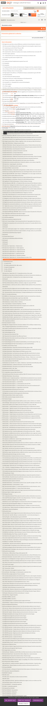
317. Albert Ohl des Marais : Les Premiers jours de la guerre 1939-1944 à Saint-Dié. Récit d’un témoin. (21, 353)
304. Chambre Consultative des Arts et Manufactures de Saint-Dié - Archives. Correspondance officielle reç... (22, 328)
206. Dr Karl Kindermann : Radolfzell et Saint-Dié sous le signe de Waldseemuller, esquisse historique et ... (22, 177)
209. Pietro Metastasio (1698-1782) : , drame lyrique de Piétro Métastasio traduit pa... (22, 183)
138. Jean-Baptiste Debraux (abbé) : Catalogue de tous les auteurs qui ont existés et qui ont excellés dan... (22, 107)
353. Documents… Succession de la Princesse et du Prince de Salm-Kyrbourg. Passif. (18, 421)
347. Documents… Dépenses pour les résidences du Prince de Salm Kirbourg (17, 410)
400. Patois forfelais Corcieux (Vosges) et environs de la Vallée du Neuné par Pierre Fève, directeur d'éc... (22, 513)
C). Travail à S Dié (7, 263)
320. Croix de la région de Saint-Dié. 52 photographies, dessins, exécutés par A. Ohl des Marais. (20, 358)
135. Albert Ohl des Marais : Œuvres (9, 101)
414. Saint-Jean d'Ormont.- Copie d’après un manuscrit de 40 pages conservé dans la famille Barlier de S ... (22, 539)
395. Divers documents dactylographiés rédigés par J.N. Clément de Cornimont (17, 503)
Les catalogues (7, 8)
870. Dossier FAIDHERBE (7, 667)
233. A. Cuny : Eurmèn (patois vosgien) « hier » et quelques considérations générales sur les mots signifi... (22, 228)
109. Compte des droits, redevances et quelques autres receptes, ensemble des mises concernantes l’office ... (22, 51)
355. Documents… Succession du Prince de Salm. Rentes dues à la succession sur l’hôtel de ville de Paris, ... (22, 425)
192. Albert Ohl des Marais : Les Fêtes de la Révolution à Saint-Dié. (15, 150)
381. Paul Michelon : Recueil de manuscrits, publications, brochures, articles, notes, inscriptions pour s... (22, 476)
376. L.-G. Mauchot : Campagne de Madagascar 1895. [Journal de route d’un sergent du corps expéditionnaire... (22, 467)
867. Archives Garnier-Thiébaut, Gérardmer (11, 661)
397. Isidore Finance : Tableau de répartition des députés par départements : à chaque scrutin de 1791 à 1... (22, 507)
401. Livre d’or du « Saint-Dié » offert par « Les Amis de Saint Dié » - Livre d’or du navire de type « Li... (21, 515)
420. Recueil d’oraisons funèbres (9, 551)
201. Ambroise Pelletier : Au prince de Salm (11, 167)
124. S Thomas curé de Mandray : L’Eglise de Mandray (13, 80)
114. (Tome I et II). (15, 61)
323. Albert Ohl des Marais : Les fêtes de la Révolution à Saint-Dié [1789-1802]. (17, 364)
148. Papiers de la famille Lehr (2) (9, 126)
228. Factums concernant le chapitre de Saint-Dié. (12, 219)
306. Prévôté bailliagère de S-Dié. (9, 332)
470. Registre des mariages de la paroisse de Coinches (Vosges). (14, 615)
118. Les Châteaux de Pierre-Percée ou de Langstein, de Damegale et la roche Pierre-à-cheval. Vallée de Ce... (22, 68)
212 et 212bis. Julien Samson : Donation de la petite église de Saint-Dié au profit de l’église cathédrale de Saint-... (22, 188)
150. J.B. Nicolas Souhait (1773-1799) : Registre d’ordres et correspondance (17, 129)
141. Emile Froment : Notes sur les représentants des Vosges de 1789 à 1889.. (17, 112)
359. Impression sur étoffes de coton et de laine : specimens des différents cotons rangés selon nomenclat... (22, 433)
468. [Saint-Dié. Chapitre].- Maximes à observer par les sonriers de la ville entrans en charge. (20, 612)
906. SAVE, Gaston (6, 674)
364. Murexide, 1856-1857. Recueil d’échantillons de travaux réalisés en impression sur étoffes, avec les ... (22, 442)
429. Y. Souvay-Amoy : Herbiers (8, 568)
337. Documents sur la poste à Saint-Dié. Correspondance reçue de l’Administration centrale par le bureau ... (22, 391)
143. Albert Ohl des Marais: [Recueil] (9, 116)
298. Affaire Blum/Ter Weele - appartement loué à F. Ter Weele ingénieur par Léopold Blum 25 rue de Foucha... (22, 317)
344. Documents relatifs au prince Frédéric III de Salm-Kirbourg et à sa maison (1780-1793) (19, 404)
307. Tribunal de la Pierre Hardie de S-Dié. (10, 334)
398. (10, 509)
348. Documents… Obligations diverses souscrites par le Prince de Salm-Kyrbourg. (18, 412)
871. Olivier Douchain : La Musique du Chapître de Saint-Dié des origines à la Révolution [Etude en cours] (22, 669)
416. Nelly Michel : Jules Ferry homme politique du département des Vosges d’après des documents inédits (22, 543)
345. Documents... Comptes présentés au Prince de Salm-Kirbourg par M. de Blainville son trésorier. (21, 406)
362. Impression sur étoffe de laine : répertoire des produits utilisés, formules (17, 438)
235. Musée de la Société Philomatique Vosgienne (12, 232)
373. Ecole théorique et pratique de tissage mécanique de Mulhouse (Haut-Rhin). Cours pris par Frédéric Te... (22, 461)
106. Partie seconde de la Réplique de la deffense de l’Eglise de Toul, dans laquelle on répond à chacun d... (22, 46)
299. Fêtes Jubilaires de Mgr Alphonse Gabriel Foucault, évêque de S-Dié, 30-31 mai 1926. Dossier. (21, 319)
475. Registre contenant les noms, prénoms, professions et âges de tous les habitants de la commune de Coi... (22, 625)
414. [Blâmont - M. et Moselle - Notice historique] (12, 541)
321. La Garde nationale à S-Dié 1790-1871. (11, 360)
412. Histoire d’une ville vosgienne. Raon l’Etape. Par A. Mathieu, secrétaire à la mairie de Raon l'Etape (22, 535)
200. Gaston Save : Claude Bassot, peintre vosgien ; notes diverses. (15, 166)
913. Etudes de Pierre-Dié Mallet (8, 688)
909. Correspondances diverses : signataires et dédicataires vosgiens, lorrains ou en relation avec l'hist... (22, 680)
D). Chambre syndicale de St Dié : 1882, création (13, 265)
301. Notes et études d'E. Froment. (9, 322)
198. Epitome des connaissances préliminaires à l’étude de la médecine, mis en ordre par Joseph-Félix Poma (22, 162)
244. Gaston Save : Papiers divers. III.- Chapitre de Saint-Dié (14, 249)
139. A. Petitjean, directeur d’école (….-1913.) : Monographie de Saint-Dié (16, 108)
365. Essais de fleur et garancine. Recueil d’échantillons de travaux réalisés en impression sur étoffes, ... (22, 444)
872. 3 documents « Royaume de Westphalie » (11, 671)
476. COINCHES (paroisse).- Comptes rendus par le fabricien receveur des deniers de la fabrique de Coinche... (22, 627)
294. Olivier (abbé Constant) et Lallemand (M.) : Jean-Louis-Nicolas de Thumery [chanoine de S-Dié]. (22, 309)
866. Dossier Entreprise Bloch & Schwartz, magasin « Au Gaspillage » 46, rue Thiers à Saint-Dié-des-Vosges (22, 659)
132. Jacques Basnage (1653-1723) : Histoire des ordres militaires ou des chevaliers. (18, 95)
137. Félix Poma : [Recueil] (7, 105)
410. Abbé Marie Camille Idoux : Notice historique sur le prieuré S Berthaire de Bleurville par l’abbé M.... (22, 532)
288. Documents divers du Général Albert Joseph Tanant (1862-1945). (15, 298)
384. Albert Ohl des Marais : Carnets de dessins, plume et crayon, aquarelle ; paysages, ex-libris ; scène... (22, 482)
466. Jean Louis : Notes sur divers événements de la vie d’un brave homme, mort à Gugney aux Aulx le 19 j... (22, 608)
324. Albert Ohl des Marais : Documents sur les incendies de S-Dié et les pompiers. (18, 366)
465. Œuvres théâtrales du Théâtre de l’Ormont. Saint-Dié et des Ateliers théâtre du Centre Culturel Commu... (22, 606)
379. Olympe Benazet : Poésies (8, 473)
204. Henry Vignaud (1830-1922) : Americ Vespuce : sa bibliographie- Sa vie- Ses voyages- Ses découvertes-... (22, 173)
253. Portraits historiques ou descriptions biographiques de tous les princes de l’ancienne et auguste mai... (22, 280)
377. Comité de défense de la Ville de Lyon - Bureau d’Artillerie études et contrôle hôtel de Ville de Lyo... (22, 469)
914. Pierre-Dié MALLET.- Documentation (10, 690)
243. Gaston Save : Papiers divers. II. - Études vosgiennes (13, 247)
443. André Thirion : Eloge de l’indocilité (10, 594)
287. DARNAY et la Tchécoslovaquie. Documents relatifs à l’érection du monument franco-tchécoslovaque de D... (22, 296)
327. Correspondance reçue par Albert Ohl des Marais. (13, 372)
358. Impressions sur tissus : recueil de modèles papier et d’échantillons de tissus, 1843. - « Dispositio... (22, 431)
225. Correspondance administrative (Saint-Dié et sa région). (14, 213)
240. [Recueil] (5, 242)
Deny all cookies (24, 700)
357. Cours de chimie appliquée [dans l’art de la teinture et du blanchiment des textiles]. (19, 429)
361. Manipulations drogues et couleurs (10, 436)
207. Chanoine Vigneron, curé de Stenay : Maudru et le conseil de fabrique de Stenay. (18, 179)
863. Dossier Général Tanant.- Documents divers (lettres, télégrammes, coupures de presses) (20, 653)
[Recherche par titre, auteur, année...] (22, 11)
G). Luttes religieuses (8, 271)
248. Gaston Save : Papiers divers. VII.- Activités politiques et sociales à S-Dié (17, 257)
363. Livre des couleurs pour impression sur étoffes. (12, 440)
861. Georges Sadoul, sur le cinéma (9, 650)
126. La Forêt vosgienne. (7, 84)
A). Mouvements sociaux (8, 259)
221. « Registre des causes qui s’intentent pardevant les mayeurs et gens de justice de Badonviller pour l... (22, 206)
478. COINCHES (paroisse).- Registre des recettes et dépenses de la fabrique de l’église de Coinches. (21, 631)
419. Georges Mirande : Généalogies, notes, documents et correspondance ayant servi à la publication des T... (22, 549)
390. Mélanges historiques (7, 494)
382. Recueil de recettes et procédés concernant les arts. (13, 478)
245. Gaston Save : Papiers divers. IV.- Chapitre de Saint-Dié (14, 251)
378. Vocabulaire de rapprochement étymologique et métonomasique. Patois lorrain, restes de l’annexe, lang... (22, 471)
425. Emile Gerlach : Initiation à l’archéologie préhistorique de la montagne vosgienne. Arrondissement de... (22, 560)
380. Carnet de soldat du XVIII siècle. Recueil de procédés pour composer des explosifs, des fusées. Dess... (22, 475)
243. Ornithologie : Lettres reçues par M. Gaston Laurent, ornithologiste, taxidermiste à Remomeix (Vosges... (22, 402)
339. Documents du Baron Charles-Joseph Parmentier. (13, 395)
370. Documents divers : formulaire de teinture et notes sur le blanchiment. (16, 456)
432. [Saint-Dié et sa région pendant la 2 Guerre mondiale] (14, 574)
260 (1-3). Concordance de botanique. (10, 294)
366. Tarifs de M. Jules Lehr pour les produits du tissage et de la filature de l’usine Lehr (19, 448)
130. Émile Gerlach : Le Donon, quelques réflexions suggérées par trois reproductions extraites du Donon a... (22, 91)
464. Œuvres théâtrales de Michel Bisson (10, 604)
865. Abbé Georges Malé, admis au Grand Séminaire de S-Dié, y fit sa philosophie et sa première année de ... (22, 657)
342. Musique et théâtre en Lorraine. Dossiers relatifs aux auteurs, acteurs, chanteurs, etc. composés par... (22, 400)
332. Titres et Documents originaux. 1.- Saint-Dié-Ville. (13, 381)
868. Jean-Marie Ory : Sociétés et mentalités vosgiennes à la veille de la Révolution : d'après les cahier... (22, 663)
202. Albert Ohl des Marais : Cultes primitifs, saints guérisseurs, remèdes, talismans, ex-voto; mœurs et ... (22, 169)
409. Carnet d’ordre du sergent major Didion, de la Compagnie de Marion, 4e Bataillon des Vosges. (21, 530)
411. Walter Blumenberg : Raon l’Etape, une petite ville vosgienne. (15, 534)
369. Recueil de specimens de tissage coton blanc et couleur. (14, 454)
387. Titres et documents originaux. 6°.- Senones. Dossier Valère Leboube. (16, 488)
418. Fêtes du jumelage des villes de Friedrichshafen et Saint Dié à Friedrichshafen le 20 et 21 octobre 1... (22, 547)
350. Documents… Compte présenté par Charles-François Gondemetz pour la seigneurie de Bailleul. (21, 416)
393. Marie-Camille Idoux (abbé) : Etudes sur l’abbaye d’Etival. (14, 499)
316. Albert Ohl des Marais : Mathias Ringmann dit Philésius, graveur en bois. (17, 351)
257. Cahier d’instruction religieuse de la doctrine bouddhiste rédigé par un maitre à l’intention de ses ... (22, 288)
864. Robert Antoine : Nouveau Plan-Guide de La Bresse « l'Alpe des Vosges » (17, 655)
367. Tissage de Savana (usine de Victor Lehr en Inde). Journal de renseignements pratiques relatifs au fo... (22, 450)
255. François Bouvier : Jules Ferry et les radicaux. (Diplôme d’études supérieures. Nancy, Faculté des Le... (22, 284)
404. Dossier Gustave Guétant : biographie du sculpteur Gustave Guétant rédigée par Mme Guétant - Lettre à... (22, 520)
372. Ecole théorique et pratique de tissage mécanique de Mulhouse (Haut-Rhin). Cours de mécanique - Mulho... (22, 459)
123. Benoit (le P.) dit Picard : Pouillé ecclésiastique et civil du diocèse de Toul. (17, 78)
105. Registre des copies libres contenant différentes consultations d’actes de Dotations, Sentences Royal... (22, 44)
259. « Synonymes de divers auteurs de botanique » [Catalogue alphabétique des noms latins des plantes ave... (22, 292)
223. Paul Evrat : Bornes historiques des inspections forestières (14, 209)
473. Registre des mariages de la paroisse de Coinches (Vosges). (14, 621)
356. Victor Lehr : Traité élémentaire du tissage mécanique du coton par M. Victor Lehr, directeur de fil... (22, 427)
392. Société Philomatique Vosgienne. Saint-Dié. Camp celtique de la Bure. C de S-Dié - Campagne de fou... (22, 497)
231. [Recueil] (5, 225)
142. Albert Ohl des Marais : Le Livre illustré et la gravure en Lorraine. (15, 114)
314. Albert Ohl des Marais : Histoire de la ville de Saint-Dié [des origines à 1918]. (18, 347)
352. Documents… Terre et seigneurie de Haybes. (12, 419)
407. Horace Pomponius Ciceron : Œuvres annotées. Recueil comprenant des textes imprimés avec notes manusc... (22, 526)
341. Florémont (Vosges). (7, 398)
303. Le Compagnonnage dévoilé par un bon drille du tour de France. (15, 326)
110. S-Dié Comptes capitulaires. (9, 53)
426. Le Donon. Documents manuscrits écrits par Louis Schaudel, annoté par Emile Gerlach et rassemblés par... (22, 562)
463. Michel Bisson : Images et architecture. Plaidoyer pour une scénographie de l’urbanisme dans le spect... (22, 602)
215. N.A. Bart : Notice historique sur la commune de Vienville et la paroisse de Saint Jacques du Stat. (22, 194)
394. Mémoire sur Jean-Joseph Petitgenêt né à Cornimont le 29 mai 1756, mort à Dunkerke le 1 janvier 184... (22, 501)
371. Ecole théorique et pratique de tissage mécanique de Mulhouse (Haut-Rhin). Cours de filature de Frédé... (22, 457)
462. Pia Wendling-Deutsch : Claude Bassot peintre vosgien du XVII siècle (16, 600)
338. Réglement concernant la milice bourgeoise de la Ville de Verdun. (16, 393)
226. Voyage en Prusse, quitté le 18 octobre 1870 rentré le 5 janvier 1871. (16, 215)
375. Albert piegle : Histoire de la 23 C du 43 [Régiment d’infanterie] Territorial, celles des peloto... (21, 465)
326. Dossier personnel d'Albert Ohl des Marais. (11, 370)
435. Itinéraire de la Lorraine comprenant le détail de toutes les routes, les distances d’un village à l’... (22, 579)
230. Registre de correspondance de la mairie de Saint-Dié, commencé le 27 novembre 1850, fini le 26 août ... (22, 223)
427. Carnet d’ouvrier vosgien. (8, 564)
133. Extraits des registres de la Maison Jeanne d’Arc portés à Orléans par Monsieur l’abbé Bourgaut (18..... (22, 97)
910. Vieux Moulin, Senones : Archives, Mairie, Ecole (12, 682)
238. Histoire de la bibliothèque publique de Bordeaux (13, 238)
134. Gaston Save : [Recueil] (8, 99)
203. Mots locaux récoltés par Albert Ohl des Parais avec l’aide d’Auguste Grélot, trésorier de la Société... (22, 171)
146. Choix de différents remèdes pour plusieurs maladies (13, 122)
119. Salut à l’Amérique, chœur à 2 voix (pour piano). (12, 70)
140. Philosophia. (6, 110)
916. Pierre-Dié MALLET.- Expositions (9, 693)
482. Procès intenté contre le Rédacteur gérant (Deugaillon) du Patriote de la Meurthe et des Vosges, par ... (22, 638)
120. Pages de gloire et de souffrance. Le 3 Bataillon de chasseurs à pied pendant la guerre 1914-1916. (22, 72)
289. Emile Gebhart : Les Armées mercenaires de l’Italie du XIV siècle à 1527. (17, 300)
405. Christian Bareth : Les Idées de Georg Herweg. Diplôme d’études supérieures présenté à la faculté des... (22, 522)
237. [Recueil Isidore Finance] (8, 236)
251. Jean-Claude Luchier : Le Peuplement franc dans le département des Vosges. (18, 277)
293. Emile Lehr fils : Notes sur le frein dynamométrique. (13, 307)
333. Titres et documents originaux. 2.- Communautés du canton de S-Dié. (17, 383)
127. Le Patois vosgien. (7, 86)
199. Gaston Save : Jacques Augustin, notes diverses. (12, 164)
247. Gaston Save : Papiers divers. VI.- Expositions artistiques (14, 255)
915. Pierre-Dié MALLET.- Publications (10, 691)
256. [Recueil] (5, 286)
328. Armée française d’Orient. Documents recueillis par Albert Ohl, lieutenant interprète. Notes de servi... (22, 374)
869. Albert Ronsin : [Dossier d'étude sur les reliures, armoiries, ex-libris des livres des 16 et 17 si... (21, 665)
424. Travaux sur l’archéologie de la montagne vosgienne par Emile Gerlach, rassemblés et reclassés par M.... (22, 558)
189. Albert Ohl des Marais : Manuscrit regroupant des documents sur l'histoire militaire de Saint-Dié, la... (22, 145)
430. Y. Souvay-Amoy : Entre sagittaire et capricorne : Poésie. (14, 570)
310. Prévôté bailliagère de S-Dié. (9, 340)
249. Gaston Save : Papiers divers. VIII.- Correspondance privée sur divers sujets (17, 273)
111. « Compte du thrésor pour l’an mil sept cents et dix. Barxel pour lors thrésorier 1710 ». (19, 55)
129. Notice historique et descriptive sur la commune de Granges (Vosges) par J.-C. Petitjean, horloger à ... (22, 89)
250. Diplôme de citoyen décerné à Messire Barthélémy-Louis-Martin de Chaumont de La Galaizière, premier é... (22, 275)
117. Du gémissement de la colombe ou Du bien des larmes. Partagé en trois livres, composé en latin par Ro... (22, 67)
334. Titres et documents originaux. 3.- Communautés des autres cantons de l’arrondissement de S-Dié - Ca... (22, 385)
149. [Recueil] (5, 127)
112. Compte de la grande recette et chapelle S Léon (12, 57)
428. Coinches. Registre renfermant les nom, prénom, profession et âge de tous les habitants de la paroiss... (22, 566)
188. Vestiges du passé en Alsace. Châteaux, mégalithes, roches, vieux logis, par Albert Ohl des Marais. (22, 141)
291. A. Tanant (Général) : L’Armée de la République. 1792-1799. (14, 303)
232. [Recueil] (5, 226)
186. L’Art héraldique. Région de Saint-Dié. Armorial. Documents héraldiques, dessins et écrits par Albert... (22, 137)
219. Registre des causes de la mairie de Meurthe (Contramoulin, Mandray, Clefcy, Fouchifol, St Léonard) (22, 202)
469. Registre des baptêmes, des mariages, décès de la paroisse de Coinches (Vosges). (19, 613)
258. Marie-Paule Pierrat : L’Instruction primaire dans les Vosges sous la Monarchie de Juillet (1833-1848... (22, 290)
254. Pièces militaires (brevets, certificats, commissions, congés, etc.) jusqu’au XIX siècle (19, 282)
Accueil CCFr (3, 20)
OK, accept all (10, 700)
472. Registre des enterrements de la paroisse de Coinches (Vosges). (15, 619)
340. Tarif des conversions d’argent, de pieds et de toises (13, 397)
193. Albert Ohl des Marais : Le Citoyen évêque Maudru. (13, 152)
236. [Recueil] (5, 234)
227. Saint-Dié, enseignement (8, 217)
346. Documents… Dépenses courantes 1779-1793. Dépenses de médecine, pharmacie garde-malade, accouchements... (22, 408)
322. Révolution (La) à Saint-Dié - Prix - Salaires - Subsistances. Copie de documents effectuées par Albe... (22, 362)
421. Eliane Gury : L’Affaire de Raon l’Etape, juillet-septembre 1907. (15, 553)
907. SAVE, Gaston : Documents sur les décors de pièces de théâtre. (15, 676)
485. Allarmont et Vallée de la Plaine (9, 644)
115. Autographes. (6, 63)
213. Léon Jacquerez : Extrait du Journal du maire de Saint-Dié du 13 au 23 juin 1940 (18, 190)
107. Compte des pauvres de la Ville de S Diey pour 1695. (13, 48)
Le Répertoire (29, 8)
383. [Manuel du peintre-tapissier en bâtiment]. (11, 480)
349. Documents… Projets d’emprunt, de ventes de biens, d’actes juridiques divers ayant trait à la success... (22, 414)
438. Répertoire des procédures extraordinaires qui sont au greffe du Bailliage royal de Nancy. (20, 585)
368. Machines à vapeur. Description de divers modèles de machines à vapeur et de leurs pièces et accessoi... (22, 452)
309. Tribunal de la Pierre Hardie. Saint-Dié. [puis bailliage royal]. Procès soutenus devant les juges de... (22, 338)
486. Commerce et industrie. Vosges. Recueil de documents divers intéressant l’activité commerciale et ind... (22, 646)
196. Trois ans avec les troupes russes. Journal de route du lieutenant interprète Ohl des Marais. (20, 158)
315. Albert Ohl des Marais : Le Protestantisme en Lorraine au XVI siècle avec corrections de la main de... (22, 349)
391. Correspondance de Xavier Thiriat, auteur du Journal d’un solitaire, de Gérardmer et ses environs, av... (22, 495)
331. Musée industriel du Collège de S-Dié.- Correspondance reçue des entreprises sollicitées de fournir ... (22, 379)
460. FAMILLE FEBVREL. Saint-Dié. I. (9, 596)
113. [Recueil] (5, 59)
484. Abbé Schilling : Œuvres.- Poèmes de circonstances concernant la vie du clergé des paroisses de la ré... (22, 642)
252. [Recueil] (5, 279)
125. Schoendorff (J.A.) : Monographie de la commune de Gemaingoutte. (16, 82)
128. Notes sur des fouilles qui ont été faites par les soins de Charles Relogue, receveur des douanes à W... (22, 88)
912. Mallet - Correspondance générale (10, 686)
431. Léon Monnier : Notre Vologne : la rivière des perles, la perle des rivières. (17, 572)
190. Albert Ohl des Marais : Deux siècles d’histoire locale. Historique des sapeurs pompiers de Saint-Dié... (22, 147)
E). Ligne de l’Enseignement (9, 267)
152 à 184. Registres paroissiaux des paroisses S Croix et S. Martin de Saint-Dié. (18, 133)
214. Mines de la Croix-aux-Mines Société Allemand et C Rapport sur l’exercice (17, 192)
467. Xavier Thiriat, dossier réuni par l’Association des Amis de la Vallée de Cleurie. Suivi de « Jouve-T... (22, 610)
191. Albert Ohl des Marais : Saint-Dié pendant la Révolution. (14, 148)
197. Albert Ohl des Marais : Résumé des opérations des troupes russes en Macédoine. (18, 160)
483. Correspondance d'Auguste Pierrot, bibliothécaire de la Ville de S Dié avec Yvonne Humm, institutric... (22, 640)
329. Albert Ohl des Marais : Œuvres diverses (11, 376)
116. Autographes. (6, 65)
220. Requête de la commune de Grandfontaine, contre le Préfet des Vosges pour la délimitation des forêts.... (22, 204)
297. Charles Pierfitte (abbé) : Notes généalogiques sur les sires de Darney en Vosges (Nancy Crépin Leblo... (22, 315)
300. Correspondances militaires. (9, 320)
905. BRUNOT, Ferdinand (7, 672)
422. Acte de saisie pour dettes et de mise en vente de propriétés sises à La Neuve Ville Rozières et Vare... (22, 554)
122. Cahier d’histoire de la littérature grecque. (11, 76)
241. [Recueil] (5, 244)
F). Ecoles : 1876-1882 (8, 269)
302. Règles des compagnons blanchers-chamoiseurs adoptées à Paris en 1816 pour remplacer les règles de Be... (22, 324)
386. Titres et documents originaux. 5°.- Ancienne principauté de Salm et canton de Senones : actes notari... (22, 486)
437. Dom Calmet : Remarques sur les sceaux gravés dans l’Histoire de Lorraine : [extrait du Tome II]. (21, 583)
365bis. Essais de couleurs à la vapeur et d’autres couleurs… (14, 446)
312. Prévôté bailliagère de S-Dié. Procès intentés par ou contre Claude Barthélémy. (18, 343)
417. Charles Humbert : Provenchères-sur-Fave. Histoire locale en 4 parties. (17, 545)
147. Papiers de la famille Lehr (8, 124)
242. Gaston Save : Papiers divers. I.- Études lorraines (12, 245)
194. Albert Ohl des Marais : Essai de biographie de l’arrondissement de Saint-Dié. (18, 154)
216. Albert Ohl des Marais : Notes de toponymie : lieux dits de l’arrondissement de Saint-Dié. (20, 196)
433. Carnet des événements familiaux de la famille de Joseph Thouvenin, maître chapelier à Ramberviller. (22, 575)
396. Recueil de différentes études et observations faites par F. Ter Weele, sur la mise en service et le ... (21, 505)
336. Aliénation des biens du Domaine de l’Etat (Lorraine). (13, 389)
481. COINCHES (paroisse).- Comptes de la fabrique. (12, 636)
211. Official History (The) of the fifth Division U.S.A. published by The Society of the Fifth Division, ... (21, 186)
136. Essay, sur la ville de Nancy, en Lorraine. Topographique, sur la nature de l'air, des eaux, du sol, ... (22, 103)
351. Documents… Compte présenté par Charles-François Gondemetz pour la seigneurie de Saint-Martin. (22, 417)
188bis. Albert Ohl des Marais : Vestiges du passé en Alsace (13, 143)
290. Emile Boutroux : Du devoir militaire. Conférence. (13, 301)
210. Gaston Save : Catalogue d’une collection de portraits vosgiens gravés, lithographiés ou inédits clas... (22, 185)
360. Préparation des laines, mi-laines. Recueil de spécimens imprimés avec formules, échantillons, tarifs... (22, 435)
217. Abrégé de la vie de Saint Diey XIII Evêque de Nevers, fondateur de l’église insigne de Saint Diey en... (22, 198)
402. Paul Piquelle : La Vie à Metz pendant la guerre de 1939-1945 (15, 516)
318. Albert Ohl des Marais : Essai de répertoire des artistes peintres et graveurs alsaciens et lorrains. (21, 355)
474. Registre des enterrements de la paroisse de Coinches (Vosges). (15, 623)
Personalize (38, 700)
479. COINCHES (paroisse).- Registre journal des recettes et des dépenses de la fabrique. (19, 633)
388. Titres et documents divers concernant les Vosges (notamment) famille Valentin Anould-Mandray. (22, 490)
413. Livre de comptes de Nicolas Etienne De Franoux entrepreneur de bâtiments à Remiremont (20, 537)
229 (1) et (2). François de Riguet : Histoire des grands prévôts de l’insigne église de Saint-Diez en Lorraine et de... (22, 221)
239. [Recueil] (5, 240)
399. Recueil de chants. (7, 511)
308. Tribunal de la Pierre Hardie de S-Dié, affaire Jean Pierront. (15, 336)
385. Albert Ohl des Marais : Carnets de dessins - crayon (13, 484)
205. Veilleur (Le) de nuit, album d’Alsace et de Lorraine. (13, 175)
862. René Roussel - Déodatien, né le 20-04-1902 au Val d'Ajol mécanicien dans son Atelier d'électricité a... (22, 652)
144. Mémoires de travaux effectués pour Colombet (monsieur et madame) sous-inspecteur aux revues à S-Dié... (22, 118)
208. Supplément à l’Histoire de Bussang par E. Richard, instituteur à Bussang (17, 181)
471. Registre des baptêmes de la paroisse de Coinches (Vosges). (15, 617)
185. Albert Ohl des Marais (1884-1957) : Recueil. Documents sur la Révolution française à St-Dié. (21, 135)
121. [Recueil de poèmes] (7, 74)
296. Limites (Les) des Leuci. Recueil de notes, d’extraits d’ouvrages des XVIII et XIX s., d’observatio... (22, 313)
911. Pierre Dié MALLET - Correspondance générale (12, 684)
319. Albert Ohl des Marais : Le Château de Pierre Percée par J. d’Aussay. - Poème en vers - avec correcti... (22, 357)
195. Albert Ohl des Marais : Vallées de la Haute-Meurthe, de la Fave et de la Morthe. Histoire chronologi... (22, 156)
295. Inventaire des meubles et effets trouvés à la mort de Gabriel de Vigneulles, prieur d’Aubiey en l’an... (22, 311)
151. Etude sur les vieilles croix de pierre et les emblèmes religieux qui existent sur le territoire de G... (21, 131)
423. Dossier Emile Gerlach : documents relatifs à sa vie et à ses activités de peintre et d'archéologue (21, 556)
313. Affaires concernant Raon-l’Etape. (10, 345)
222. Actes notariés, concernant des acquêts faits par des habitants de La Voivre (17, 207)
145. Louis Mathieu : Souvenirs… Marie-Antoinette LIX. (13, 120)
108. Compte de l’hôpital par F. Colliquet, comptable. (12, 49)
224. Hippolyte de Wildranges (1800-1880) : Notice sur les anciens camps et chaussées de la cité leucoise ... (22, 211)
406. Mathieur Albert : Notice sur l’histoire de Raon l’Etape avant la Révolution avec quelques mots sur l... (22, 524)
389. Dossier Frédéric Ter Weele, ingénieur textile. (12, 492)
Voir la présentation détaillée (37, 37)
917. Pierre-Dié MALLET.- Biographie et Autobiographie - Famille (14, 695)
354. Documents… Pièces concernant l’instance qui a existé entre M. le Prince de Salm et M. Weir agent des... (22, 423)
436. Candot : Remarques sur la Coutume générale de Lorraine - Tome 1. (16, 581)
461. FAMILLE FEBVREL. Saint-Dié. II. (9, 598)
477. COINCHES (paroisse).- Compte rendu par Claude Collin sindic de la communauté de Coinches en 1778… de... (22, 629)
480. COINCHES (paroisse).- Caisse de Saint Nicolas (12, 634)
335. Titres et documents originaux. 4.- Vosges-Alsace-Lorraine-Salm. (16, 387)
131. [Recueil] (5, 93)
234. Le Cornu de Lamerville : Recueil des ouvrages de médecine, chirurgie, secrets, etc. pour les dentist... (22, 230)
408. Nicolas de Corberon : (22, 528)
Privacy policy (23, 703)
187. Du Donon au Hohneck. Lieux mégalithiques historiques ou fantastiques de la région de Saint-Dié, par (22, 139)
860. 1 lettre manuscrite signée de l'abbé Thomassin (12, 648)
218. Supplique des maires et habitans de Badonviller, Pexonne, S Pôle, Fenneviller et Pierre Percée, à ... (22, 200)
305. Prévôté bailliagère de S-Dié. (9, 330)
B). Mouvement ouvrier (8, 261)
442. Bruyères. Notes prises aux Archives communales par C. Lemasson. (16, 593)
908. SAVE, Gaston (6, 678)
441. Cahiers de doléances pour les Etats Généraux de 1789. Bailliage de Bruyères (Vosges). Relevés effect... (22, 591)
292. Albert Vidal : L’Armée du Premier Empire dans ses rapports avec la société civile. (18, 305)
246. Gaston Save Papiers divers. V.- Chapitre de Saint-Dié (13, 253)
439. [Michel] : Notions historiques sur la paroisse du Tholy (13, 587)
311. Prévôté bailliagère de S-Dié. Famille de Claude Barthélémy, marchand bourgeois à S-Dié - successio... (22, 341)
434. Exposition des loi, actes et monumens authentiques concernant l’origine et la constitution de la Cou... (22, 577)
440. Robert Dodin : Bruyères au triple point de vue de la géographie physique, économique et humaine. (22, 589)
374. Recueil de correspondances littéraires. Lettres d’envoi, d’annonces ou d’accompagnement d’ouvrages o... (22, 463)
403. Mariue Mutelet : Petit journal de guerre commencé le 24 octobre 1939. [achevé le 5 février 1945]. (21, 518)
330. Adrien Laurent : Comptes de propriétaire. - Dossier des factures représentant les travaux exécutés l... (22, 378)
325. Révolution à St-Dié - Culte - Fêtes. (10, 368)
